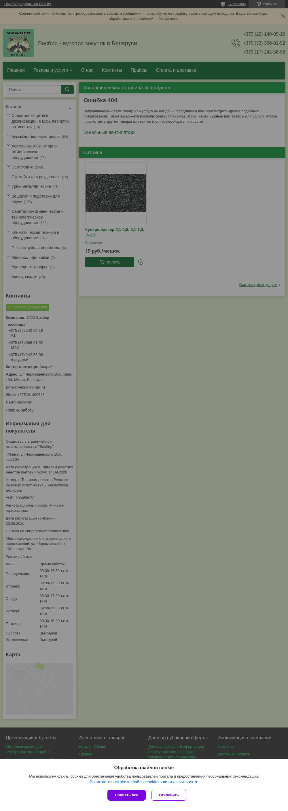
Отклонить (169, 795)
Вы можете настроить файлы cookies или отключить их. (142, 782)
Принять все (126, 795)
